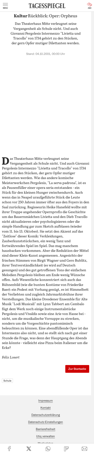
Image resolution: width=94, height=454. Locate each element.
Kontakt (45, 407)
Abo (89, 6)
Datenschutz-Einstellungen (45, 422)
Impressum (45, 400)
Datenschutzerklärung (45, 414)
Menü (5, 6)
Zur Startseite (77, 368)
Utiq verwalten (45, 436)
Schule (7, 380)
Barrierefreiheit (45, 429)
